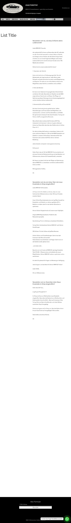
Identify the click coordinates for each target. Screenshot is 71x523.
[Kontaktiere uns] (66, 8)
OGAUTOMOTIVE (31, 5)
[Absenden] (35, 507)
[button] (54, 19)
